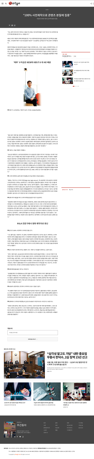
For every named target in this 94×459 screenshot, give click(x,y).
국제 (56, 425)
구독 (75, 56)
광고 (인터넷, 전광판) (18, 448)
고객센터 (30, 448)
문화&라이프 (47, 428)
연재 (68, 423)
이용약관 (35, 448)
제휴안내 (26, 448)
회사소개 (11, 448)
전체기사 (46, 432)
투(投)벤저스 (66, 56)
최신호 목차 (70, 425)
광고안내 (81, 428)
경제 (56, 423)
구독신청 (81, 425)
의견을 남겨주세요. (13, 332)
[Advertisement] (29, 122)
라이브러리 (69, 428)
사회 (45, 425)
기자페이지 (69, 430)
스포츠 (45, 430)
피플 (56, 430)
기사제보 (81, 423)
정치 (45, 423)
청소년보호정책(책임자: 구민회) (53, 448)
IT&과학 (57, 428)
